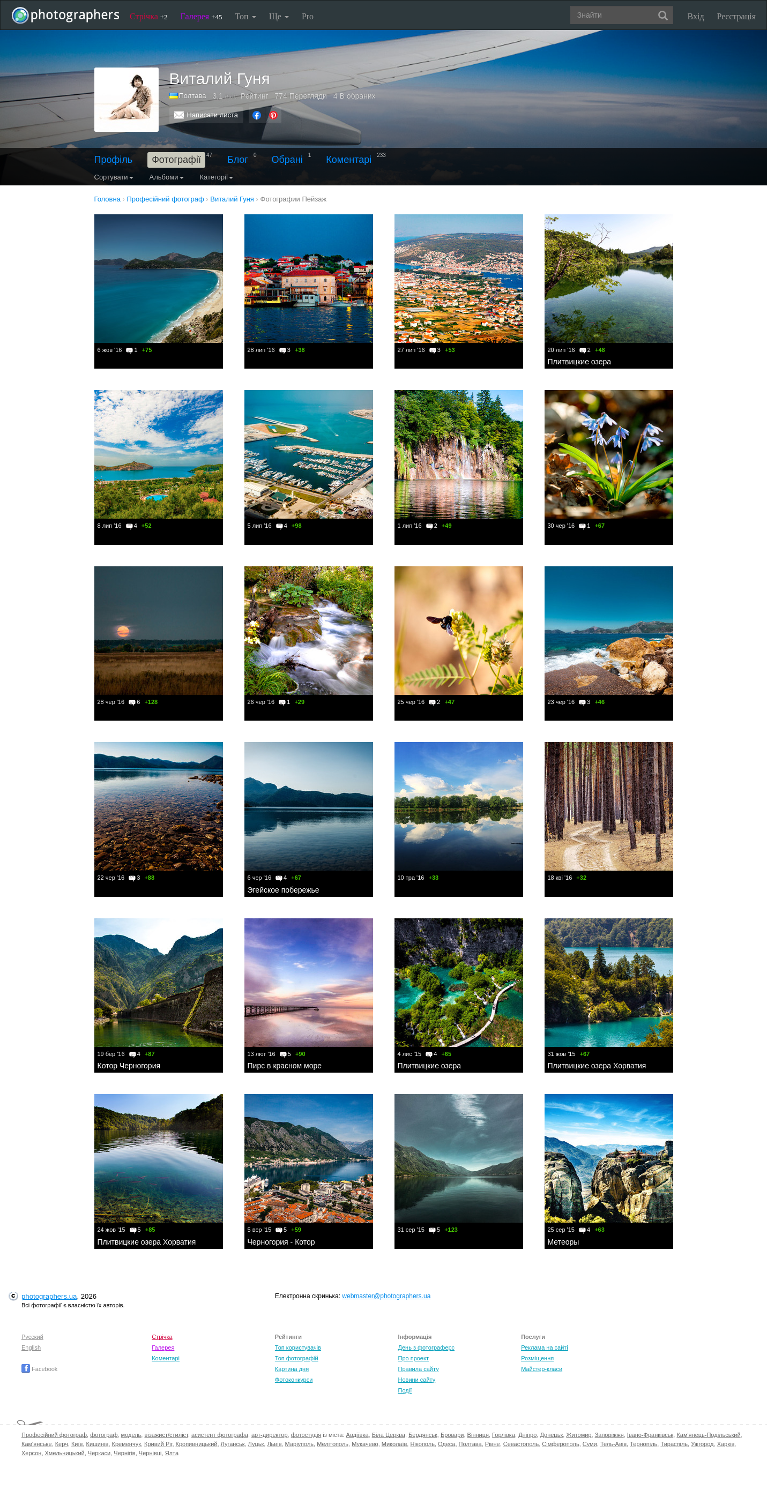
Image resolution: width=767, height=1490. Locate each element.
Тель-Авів (613, 1444)
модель (131, 1435)
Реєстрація (736, 16)
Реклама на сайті (544, 1347)
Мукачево (365, 1444)
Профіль (113, 159)
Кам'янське (36, 1444)
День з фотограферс (426, 1347)
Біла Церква (388, 1435)
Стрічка (149, 16)
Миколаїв (394, 1444)
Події (405, 1390)
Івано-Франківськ (650, 1435)
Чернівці (150, 1453)
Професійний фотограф (54, 1435)
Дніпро (527, 1435)
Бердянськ (422, 1435)
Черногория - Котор (281, 1242)
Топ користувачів (298, 1347)
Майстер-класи (541, 1369)
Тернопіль (643, 1444)
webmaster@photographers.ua (386, 1296)
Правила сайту (418, 1369)
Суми (590, 1444)
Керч (61, 1444)
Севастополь (521, 1444)
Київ (77, 1444)
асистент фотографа (219, 1435)
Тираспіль (674, 1444)
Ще (279, 16)
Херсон (31, 1453)
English (31, 1347)
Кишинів (97, 1444)
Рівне (492, 1444)
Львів (274, 1444)
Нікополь (422, 1444)
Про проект (413, 1358)
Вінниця (478, 1435)
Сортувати (113, 177)
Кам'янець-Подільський (708, 1435)
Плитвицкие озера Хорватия (597, 1065)
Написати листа (213, 115)
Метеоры (563, 1242)
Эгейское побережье (283, 890)
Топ (245, 16)
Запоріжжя (609, 1435)
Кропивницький (197, 1444)
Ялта (171, 1453)
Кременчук (126, 1444)
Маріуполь (299, 1444)
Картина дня (292, 1369)
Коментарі (348, 159)
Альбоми (167, 177)
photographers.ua (49, 1296)
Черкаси (99, 1453)
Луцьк (256, 1444)
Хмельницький (65, 1453)
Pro (308, 16)
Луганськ (233, 1444)
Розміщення (537, 1358)
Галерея (201, 16)
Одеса (446, 1444)
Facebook (39, 1369)
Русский (32, 1337)
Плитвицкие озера (580, 361)
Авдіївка (357, 1435)
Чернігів (124, 1453)
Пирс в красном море (285, 1065)
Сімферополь (560, 1444)
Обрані (287, 159)
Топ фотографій (296, 1358)
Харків (726, 1444)
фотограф (103, 1435)
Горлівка (503, 1435)
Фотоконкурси (293, 1379)
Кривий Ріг (158, 1444)
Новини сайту (416, 1379)
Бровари (452, 1435)
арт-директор (269, 1435)
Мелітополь (332, 1444)
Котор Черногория (129, 1065)
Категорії (217, 177)
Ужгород (702, 1444)
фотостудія (306, 1435)
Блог (237, 159)
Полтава (192, 96)
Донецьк (551, 1435)
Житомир (578, 1435)
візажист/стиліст (166, 1435)
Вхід (696, 16)
